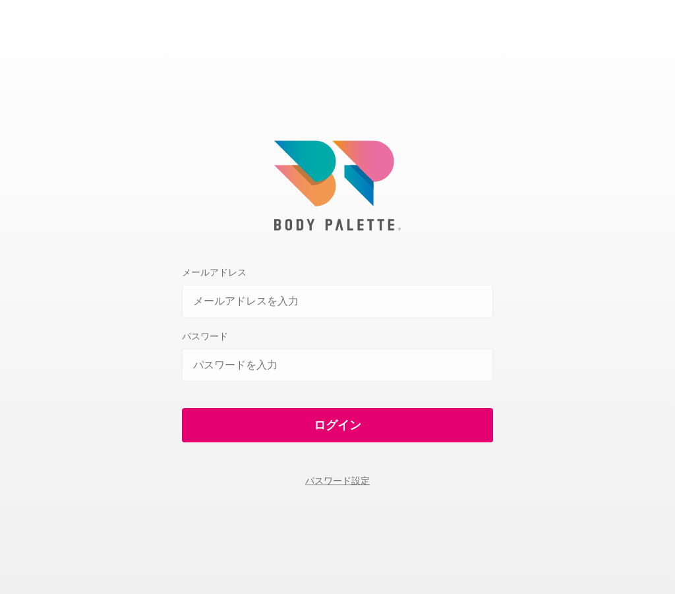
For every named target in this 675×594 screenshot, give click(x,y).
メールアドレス (214, 272)
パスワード (205, 336)
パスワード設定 (337, 480)
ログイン (337, 425)
